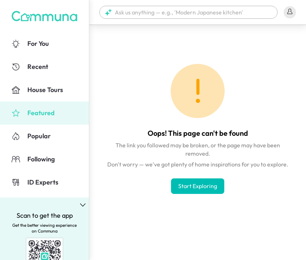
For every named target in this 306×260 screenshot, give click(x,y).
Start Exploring (197, 186)
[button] (188, 12)
